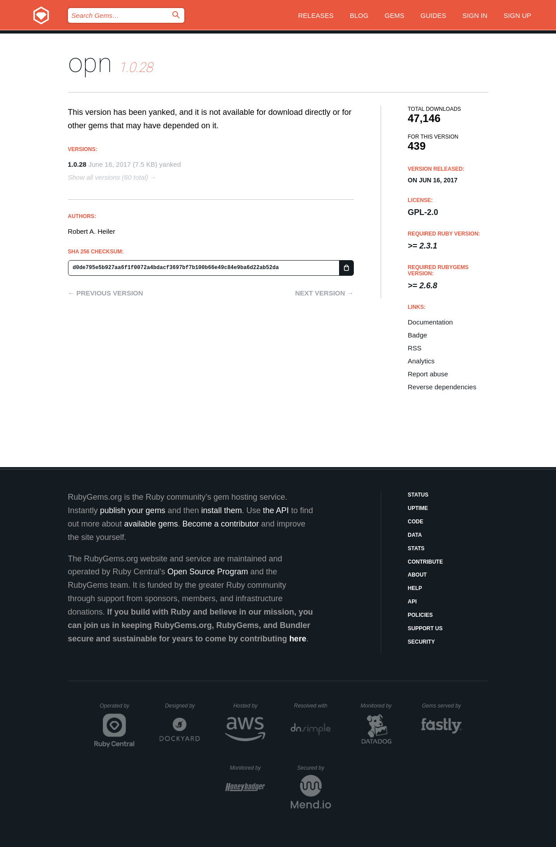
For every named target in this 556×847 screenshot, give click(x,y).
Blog (359, 15)
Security (421, 642)
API (412, 601)
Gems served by (442, 706)
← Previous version (105, 293)
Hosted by (249, 706)
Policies (420, 615)
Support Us (425, 628)
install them (221, 510)
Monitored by (378, 706)
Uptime (418, 508)
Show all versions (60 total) (108, 177)
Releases (316, 15)
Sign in (475, 15)
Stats (416, 548)
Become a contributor (221, 523)
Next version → (324, 293)
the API (276, 510)
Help (415, 588)
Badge (417, 335)
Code (416, 521)
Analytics (421, 361)
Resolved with (312, 706)
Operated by (117, 709)
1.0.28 (77, 164)
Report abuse (428, 374)
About (417, 575)
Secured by (314, 768)
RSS (415, 348)
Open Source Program (207, 571)
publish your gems (133, 510)
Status (418, 495)
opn (90, 63)
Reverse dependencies (442, 387)
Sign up (517, 15)
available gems (151, 523)
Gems (394, 15)
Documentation (430, 322)
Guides (433, 15)
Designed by (182, 706)
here (297, 638)
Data (415, 535)
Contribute (425, 562)
